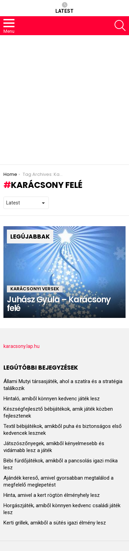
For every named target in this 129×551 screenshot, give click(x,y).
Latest (64, 8)
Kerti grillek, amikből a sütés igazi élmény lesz (54, 523)
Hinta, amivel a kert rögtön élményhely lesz (51, 495)
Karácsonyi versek (34, 288)
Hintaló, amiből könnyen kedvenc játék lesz (51, 398)
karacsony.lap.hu (21, 346)
